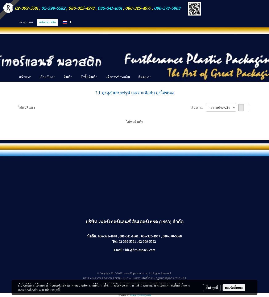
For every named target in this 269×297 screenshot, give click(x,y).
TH (67, 22)
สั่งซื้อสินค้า (88, 76)
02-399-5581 (27, 8)
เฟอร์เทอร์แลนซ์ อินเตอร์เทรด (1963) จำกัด (140, 221)
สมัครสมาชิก (47, 22)
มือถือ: (92, 236)
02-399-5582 (53, 8)
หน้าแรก (25, 76)
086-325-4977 (138, 8)
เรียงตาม (198, 107)
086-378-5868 (167, 8)
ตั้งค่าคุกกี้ (212, 287)
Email (118, 250)
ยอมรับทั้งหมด (234, 287)
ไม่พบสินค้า (26, 107)
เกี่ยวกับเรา (47, 76)
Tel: (115, 241)
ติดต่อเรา (145, 76)
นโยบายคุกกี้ (52, 290)
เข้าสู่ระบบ (26, 22)
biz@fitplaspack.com (140, 250)
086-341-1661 (110, 8)
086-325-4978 (81, 8)
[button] (159, 77)
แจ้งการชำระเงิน (117, 76)
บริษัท (92, 221)
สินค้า (68, 76)
